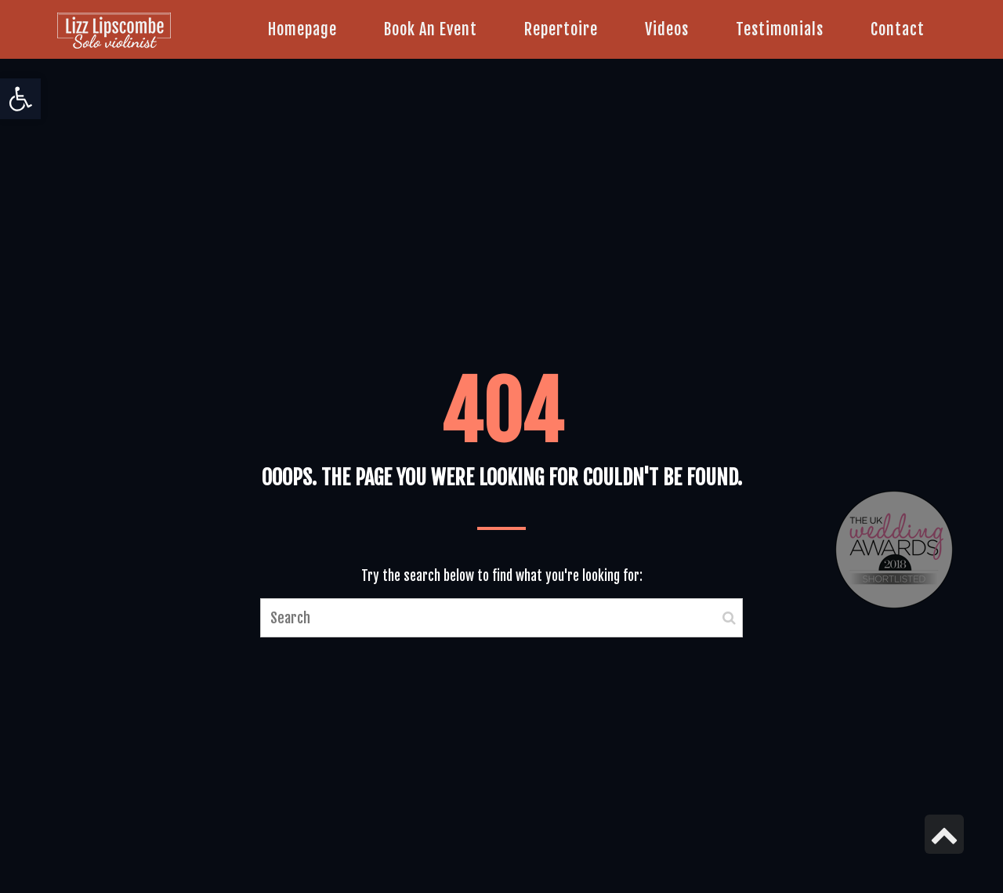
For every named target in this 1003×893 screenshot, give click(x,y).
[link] (20, 98)
